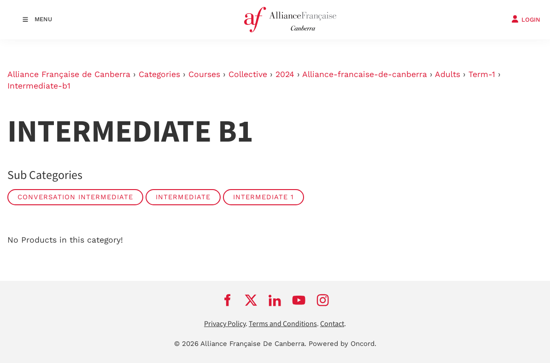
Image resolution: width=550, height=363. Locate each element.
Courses (204, 74)
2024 (284, 74)
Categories (159, 74)
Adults (447, 74)
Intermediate (183, 197)
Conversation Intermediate (75, 197)
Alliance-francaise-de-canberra (364, 74)
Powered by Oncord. (342, 343)
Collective (247, 74)
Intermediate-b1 (38, 85)
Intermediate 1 (263, 197)
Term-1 (481, 74)
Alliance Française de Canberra (68, 74)
